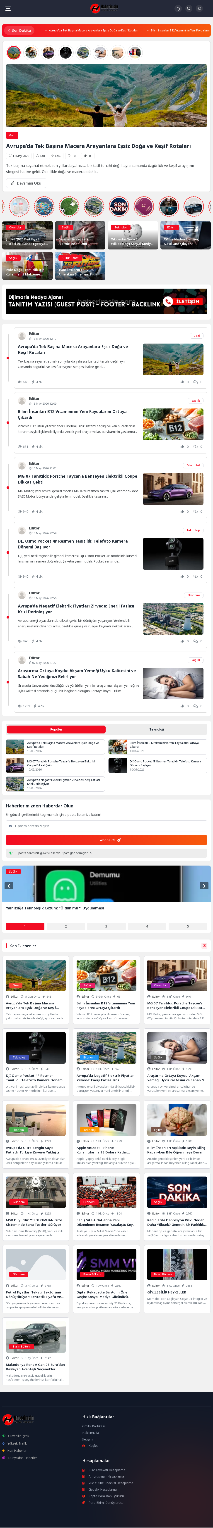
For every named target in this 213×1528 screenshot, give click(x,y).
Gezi (12, 135)
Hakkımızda (90, 1433)
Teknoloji (120, 227)
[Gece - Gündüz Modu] (199, 11)
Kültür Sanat (70, 258)
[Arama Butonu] (188, 8)
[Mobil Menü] (8, 8)
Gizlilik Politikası (93, 1426)
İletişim (87, 1440)
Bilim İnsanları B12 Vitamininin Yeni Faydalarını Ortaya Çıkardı (166, 745)
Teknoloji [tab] (156, 729)
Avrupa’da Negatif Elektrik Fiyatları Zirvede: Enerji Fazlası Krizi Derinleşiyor (60, 782)
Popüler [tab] (56, 729)
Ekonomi (193, 595)
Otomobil (15, 227)
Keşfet (90, 1446)
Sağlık (66, 227)
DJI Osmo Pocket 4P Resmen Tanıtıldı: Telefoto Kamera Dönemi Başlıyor (167, 764)
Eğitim (171, 227)
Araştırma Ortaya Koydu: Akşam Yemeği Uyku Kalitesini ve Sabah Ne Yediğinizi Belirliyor (76, 673)
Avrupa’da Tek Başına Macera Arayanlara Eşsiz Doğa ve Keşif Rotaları (103, 30)
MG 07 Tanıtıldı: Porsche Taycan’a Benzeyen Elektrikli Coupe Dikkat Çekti (62, 764)
